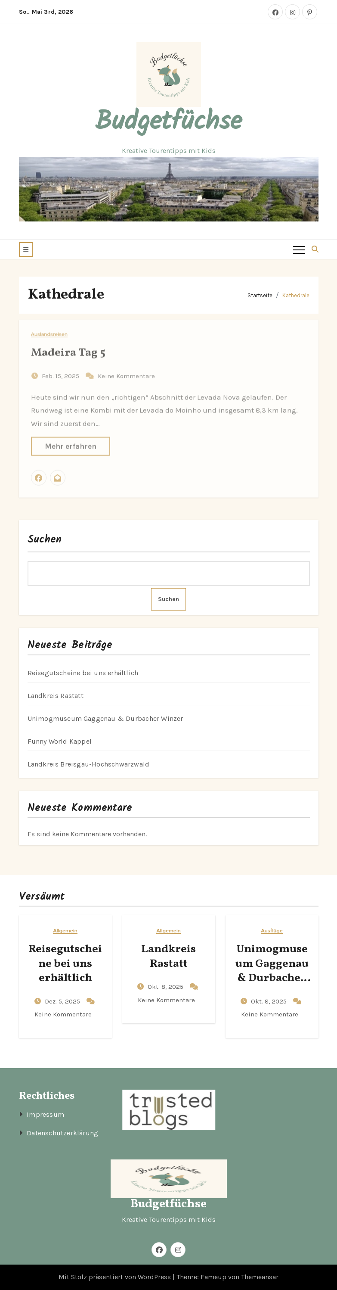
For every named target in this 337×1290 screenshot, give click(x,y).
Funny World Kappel (60, 741)
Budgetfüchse (168, 122)
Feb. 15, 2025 (61, 371)
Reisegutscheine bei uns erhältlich (83, 673)
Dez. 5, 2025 (63, 1001)
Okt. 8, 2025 (166, 987)
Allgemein (65, 931)
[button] (26, 249)
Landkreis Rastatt (55, 696)
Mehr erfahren (70, 441)
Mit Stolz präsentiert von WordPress (116, 1277)
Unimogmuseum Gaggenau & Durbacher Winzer (105, 718)
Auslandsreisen (49, 330)
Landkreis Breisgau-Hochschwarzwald (89, 764)
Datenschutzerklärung (62, 1133)
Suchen (45, 539)
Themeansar (259, 1277)
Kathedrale (295, 295)
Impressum (45, 1114)
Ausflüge (272, 931)
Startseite (259, 295)
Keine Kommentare (126, 371)
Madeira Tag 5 (68, 348)
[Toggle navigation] (299, 249)
